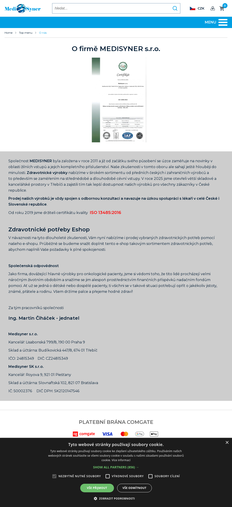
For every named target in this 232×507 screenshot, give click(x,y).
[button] (116, 467)
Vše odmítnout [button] (134, 488)
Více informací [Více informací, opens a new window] (121, 460)
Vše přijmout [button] (97, 488)
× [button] (227, 442)
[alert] (116, 472)
